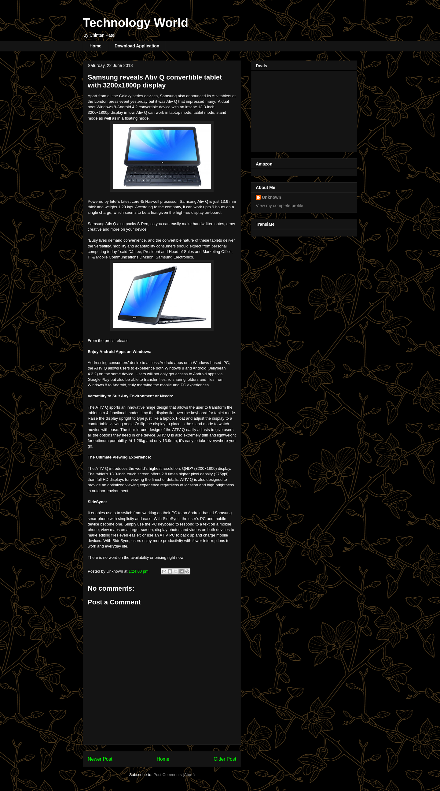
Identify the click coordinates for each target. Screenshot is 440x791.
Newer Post (100, 759)
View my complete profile (279, 205)
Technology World (135, 22)
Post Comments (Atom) (174, 774)
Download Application (137, 45)
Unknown (271, 197)
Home (95, 45)
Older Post (225, 759)
